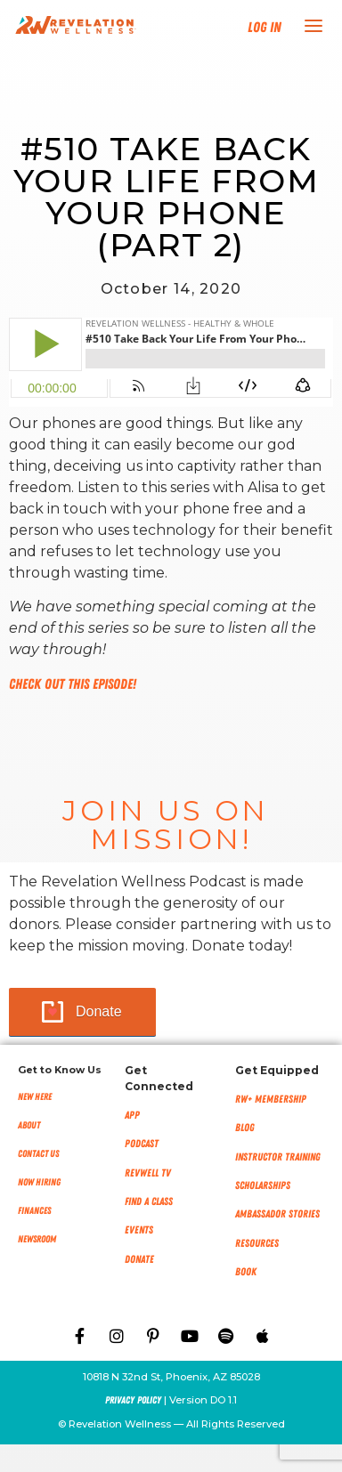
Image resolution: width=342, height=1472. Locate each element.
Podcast (142, 1143)
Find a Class (149, 1201)
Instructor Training (278, 1157)
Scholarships (262, 1185)
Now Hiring (39, 1182)
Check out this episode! (72, 684)
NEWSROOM (37, 1239)
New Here (35, 1097)
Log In (264, 27)
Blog (245, 1127)
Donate (99, 1011)
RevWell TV (148, 1173)
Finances (34, 1211)
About (29, 1125)
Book (245, 1272)
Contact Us (38, 1154)
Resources (257, 1243)
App (132, 1115)
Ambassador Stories (277, 1214)
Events (139, 1230)
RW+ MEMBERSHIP (270, 1099)
